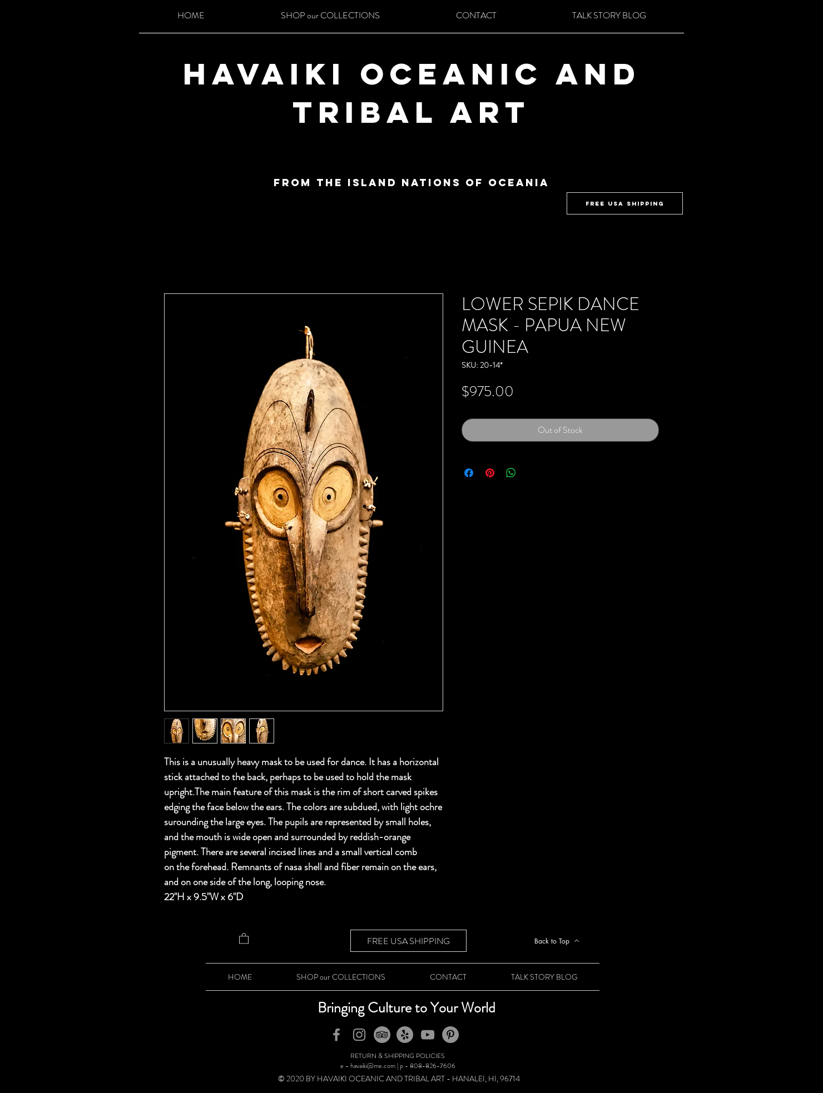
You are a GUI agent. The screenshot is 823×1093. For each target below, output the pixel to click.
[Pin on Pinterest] (490, 473)
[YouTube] (427, 1034)
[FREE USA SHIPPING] (625, 203)
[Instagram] (359, 1034)
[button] (244, 938)
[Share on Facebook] (468, 473)
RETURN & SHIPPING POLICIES (397, 1056)
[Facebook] (336, 1034)
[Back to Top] (556, 941)
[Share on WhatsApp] (511, 473)
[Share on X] (532, 473)
